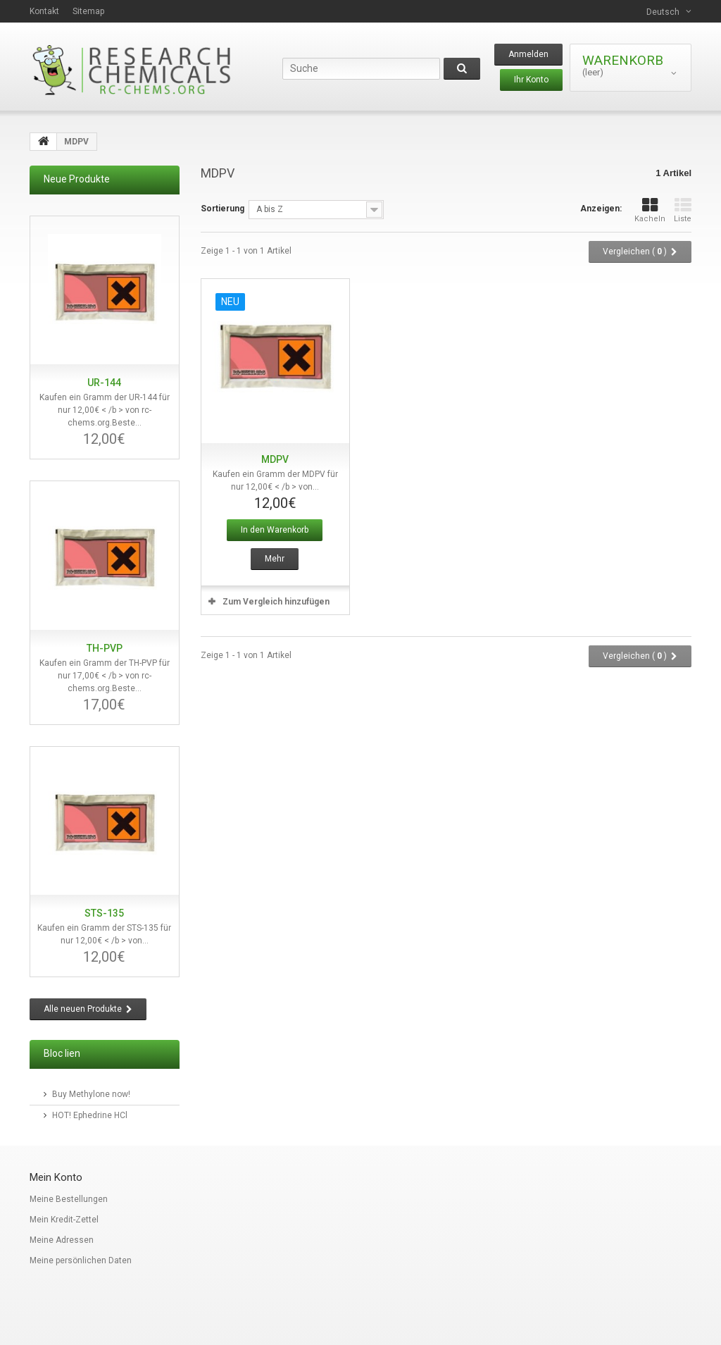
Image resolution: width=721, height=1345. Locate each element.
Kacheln (649, 210)
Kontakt (44, 11)
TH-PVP (105, 648)
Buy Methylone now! (91, 1094)
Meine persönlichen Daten (81, 1260)
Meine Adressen (62, 1240)
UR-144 (104, 382)
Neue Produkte (77, 179)
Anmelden (528, 54)
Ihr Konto (531, 80)
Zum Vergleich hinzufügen (276, 602)
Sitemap (88, 11)
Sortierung (222, 208)
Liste (682, 210)
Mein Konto (56, 1177)
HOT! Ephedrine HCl (89, 1115)
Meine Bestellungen (69, 1199)
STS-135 (104, 913)
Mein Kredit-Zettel (64, 1220)
